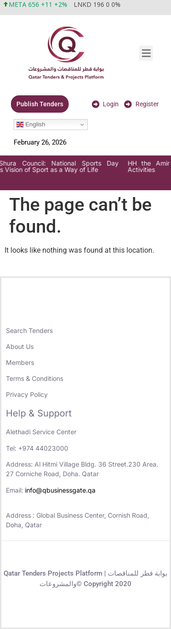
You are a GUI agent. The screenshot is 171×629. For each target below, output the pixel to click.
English (30, 124)
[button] (146, 53)
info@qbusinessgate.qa (60, 490)
